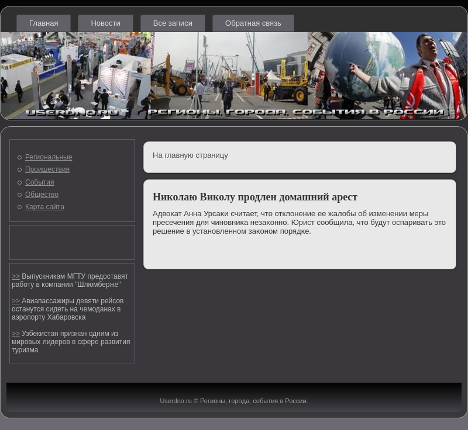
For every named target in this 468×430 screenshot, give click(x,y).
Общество (41, 194)
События (39, 182)
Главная (43, 23)
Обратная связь (253, 23)
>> (16, 276)
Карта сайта (44, 207)
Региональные (48, 157)
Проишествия (47, 169)
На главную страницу (190, 155)
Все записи (172, 23)
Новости (105, 23)
